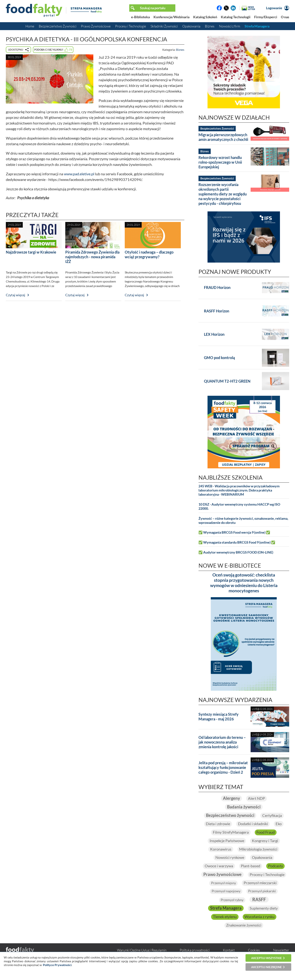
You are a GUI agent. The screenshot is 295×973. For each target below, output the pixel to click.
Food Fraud (266, 832)
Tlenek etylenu (225, 917)
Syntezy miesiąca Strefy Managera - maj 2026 (218, 716)
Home (29, 26)
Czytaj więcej (15, 295)
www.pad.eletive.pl (79, 174)
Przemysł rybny (232, 901)
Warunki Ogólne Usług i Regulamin (142, 951)
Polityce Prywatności (57, 965)
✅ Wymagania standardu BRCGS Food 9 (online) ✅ (236, 542)
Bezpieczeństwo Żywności (57, 26)
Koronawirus (220, 849)
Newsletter (281, 951)
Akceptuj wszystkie (266, 958)
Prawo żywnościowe (222, 874)
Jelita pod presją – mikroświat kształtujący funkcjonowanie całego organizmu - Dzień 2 (223, 767)
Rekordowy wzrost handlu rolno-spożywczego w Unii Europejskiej (220, 162)
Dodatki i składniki (253, 824)
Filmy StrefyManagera (231, 832)
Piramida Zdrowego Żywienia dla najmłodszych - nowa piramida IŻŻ (92, 257)
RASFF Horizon (216, 311)
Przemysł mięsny (223, 884)
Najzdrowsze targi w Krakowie (31, 252)
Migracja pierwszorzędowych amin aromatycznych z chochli (223, 137)
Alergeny (231, 798)
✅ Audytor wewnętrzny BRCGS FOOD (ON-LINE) (235, 552)
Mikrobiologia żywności (258, 849)
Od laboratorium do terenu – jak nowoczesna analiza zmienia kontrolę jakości (222, 742)
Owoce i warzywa (219, 866)
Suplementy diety (264, 909)
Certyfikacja (272, 815)
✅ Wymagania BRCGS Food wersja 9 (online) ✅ (234, 532)
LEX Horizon (214, 334)
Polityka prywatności (195, 951)
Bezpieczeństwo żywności (230, 815)
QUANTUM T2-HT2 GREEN (227, 381)
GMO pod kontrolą (219, 357)
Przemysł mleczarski (260, 883)
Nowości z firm (229, 26)
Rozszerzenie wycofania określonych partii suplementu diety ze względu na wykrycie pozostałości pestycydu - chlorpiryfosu (222, 194)
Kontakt (229, 951)
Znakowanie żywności (243, 926)
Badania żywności (244, 807)
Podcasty (275, 866)
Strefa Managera (257, 26)
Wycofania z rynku (260, 917)
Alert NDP (256, 798)
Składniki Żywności (164, 26)
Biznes (209, 26)
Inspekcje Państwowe (226, 841)
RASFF (259, 900)
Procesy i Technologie (130, 26)
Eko (279, 824)
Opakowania (191, 26)
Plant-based (250, 866)
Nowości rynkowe (229, 858)
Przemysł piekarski (262, 892)
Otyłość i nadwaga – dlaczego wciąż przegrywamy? (149, 254)
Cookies (254, 951)
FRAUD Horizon (217, 287)
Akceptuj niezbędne (266, 967)
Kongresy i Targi (265, 841)
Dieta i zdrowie (218, 824)
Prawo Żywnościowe (96, 26)
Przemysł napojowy (226, 892)
